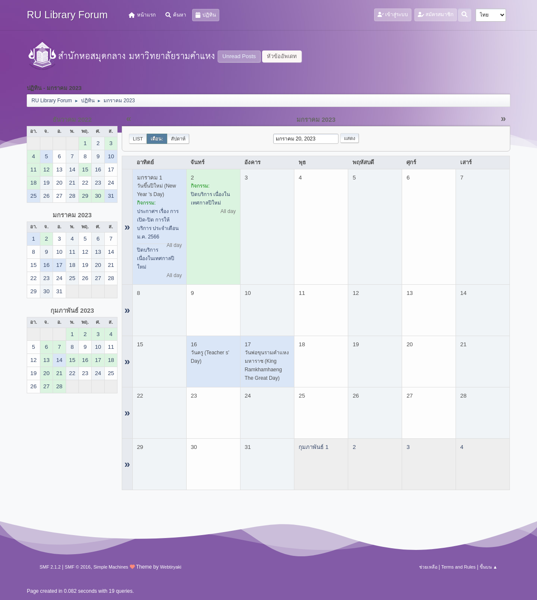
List (138, 138)
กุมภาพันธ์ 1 (313, 447)
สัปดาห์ (178, 138)
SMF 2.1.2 (50, 566)
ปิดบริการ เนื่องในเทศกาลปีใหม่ (155, 258)
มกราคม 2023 (72, 215)
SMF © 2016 (78, 566)
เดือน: (157, 138)
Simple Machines (110, 566)
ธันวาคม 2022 (72, 119)
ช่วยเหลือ (428, 566)
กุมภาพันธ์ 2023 (72, 310)
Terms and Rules (458, 566)
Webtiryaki (170, 566)
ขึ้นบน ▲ (489, 566)
